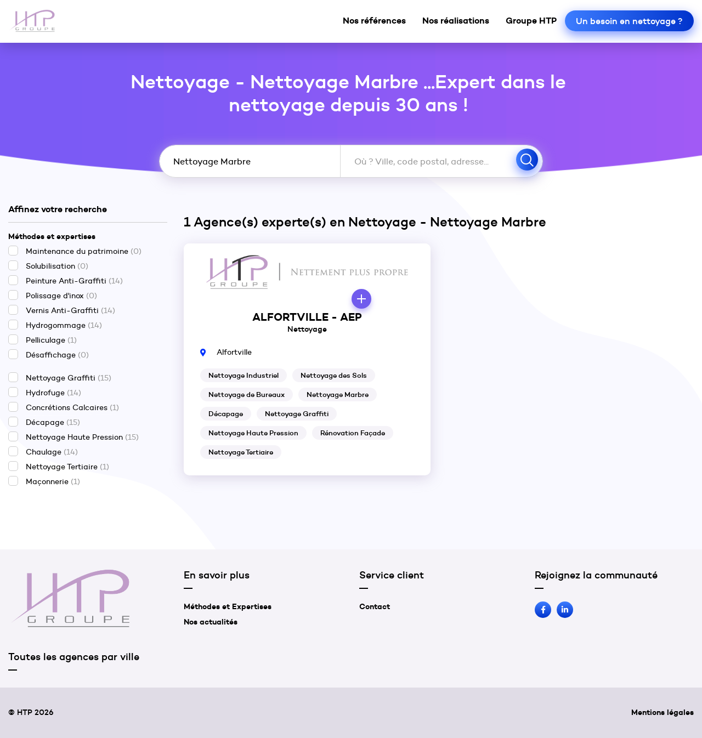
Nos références (374, 20)
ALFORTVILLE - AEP (307, 317)
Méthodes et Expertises (227, 606)
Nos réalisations (455, 20)
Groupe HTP (531, 20)
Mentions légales (662, 712)
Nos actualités (210, 622)
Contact (374, 606)
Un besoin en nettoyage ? (629, 20)
